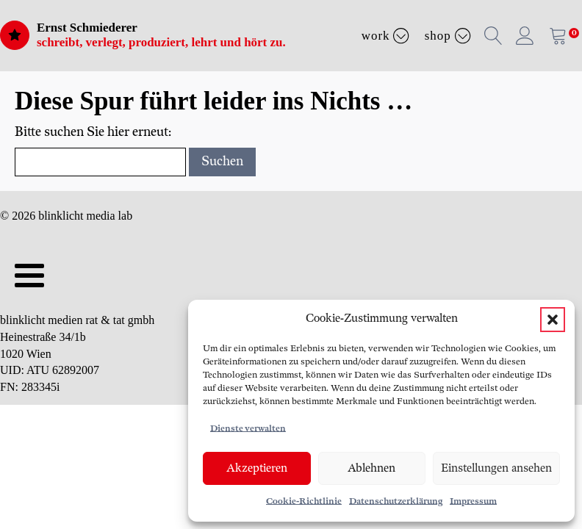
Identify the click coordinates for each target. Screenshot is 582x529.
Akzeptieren (256, 468)
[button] (552, 319)
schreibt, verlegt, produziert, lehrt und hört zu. (161, 42)
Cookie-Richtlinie (304, 501)
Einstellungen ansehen (496, 468)
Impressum (473, 501)
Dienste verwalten (248, 428)
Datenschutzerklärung (395, 501)
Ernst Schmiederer (87, 28)
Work (386, 35)
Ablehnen (371, 468)
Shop (448, 35)
